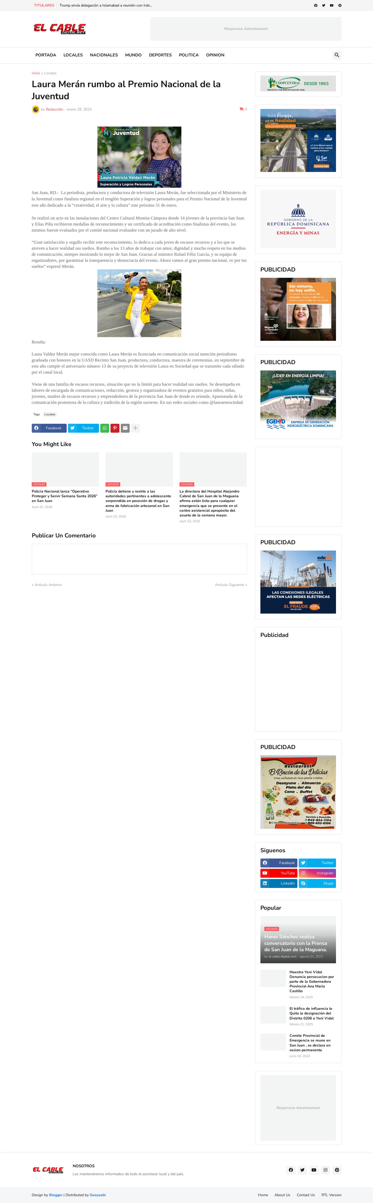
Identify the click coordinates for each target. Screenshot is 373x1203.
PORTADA (45, 55)
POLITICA (189, 55)
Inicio (36, 73)
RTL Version (332, 1194)
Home (263, 1194)
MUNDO (133, 55)
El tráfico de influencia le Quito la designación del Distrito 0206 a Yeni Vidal (312, 1013)
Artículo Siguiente (229, 584)
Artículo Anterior (48, 584)
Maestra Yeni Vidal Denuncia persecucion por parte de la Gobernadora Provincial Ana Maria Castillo (312, 982)
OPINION (215, 55)
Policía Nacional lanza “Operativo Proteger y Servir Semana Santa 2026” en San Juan (65, 496)
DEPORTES (160, 55)
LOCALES (73, 55)
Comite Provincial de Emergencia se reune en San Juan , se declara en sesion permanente (310, 1043)
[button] (337, 55)
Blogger (55, 1194)
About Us (282, 1194)
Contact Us (306, 1194)
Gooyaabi (98, 1194)
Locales (50, 73)
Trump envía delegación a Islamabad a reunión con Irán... (106, 5)
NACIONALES (104, 55)
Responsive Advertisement (246, 28)
